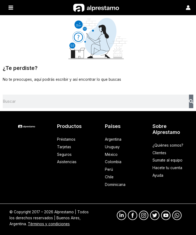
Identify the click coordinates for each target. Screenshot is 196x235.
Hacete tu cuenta (167, 168)
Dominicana (115, 184)
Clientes (159, 152)
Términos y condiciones (49, 223)
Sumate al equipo (167, 160)
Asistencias (67, 162)
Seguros (64, 154)
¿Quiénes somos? (167, 145)
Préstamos (66, 139)
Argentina (113, 139)
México (111, 154)
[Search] (191, 101)
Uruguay (112, 146)
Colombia (113, 162)
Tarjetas (64, 146)
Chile (109, 177)
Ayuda (157, 175)
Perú (109, 169)
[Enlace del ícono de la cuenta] (188, 7)
